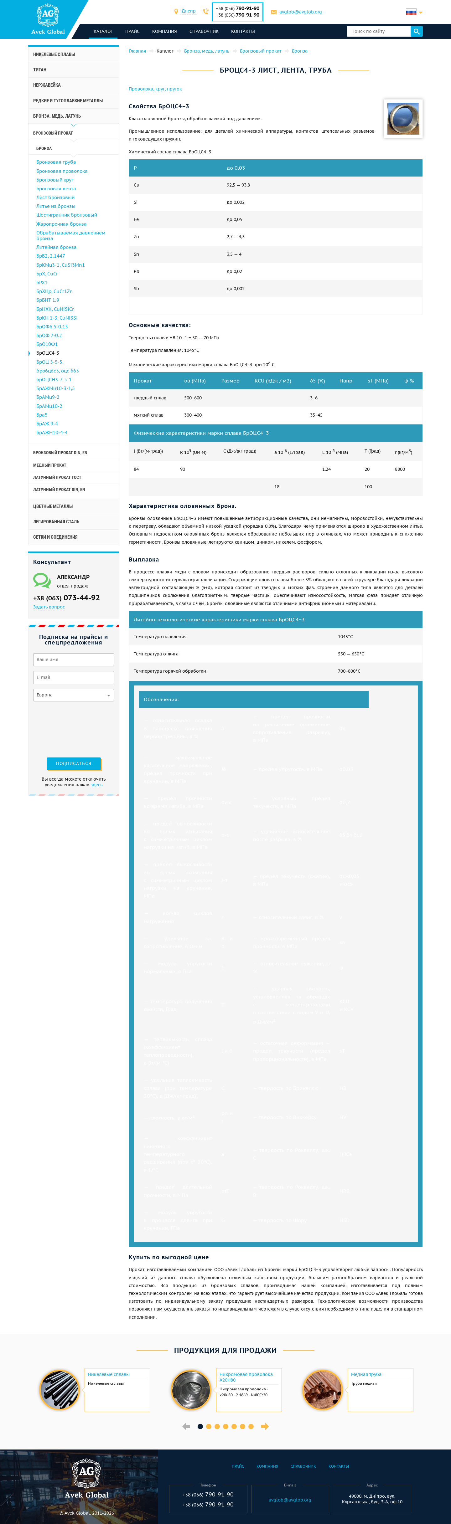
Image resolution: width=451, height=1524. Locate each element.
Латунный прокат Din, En (59, 489)
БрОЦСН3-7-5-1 (54, 379)
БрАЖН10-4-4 (52, 432)
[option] (94, 1390)
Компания (166, 31)
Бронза (44, 148)
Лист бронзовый (55, 197)
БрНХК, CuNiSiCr (55, 309)
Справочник (205, 31)
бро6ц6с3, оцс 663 (57, 371)
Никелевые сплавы (54, 54)
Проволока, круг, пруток (155, 89)
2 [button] (208, 1426)
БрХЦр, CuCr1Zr (54, 291)
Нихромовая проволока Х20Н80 (246, 1377)
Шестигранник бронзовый (66, 215)
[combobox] (190, 11)
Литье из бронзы (55, 206)
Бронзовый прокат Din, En (60, 452)
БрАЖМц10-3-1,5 (55, 388)
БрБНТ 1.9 (47, 300)
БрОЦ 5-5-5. (50, 362)
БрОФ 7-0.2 (49, 335)
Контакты (245, 31)
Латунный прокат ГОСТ (57, 477)
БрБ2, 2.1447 (50, 256)
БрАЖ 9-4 (47, 424)
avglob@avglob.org (301, 12)
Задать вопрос (49, 607)
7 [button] (251, 1426)
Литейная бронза (56, 247)
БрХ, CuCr (47, 274)
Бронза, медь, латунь (57, 116)
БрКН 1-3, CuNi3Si (57, 318)
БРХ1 (42, 282)
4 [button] (225, 1426)
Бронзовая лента (56, 189)
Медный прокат (49, 465)
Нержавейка (47, 85)
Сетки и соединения (55, 537)
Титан (39, 70)
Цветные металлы (53, 506)
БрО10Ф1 (47, 344)
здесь (96, 785)
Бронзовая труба (56, 162)
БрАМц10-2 (49, 406)
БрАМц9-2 (48, 397)
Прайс (134, 31)
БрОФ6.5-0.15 (52, 327)
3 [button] (217, 1426)
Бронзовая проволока (62, 171)
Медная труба (366, 1374)
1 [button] (200, 1426)
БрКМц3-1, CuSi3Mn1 (60, 265)
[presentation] (59, 728)
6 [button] (242, 1426)
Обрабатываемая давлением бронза (70, 235)
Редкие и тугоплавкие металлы (68, 101)
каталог (105, 31)
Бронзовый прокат (53, 133)
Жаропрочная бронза (61, 224)
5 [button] (234, 1426)
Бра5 (42, 415)
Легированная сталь (56, 522)
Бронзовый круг (54, 180)
